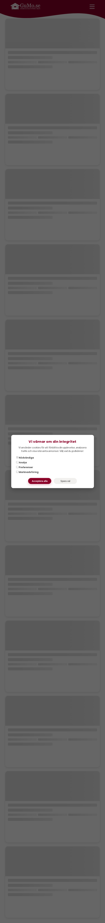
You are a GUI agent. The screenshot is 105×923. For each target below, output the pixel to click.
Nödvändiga (25, 457)
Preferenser (24, 467)
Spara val (65, 481)
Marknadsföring (27, 472)
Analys (21, 462)
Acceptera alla (40, 481)
